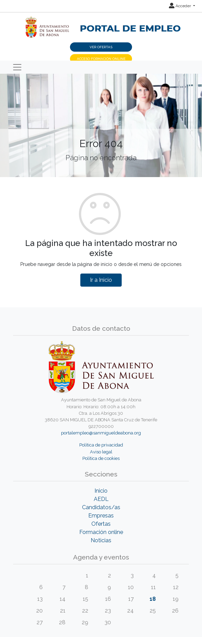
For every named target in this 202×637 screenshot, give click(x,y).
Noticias (101, 540)
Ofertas (101, 524)
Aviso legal (101, 451)
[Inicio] (101, 23)
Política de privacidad (101, 445)
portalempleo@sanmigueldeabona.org (101, 432)
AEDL (101, 499)
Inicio (101, 490)
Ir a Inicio (101, 280)
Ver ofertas (101, 47)
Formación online (101, 532)
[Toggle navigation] (17, 67)
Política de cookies (101, 458)
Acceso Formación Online (101, 59)
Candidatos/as (101, 507)
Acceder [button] (180, 5)
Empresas (101, 515)
